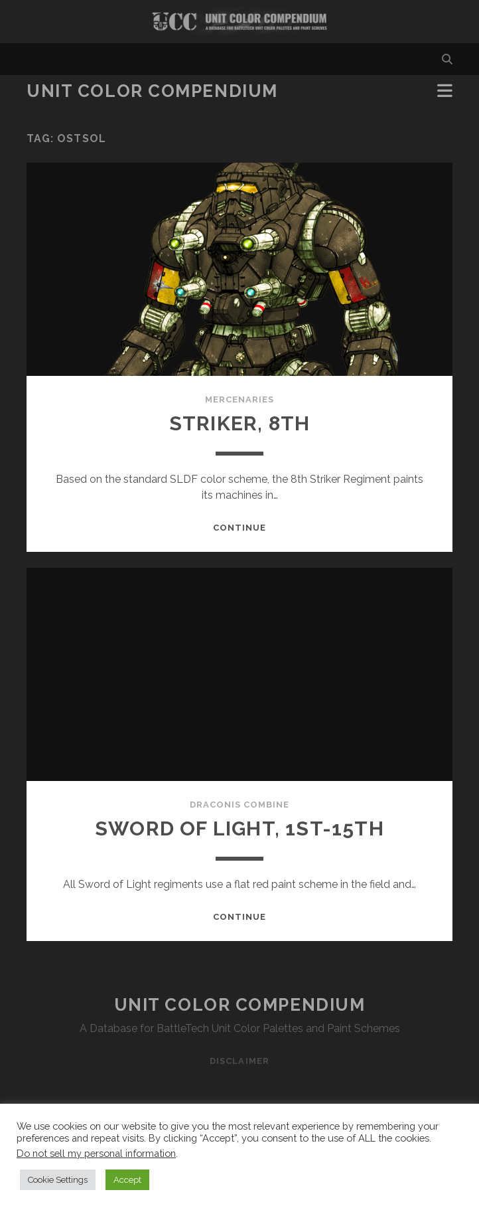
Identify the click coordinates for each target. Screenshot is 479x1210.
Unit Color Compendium (152, 91)
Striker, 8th (239, 423)
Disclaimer (239, 1061)
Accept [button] (127, 1180)
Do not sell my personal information (96, 1153)
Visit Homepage (239, 21)
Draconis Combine (240, 805)
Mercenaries (239, 399)
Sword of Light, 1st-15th (239, 828)
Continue (239, 528)
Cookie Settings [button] (58, 1180)
